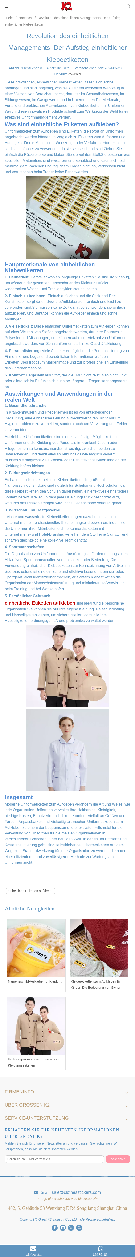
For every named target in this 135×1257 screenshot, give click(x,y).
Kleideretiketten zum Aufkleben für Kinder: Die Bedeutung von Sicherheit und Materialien (98, 985)
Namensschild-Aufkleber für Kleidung (35, 981)
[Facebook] (55, 1228)
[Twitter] (71, 1228)
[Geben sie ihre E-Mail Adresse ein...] (54, 1159)
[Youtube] (79, 1228)
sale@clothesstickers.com (76, 1192)
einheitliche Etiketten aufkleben (30, 891)
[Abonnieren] (118, 1159)
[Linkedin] (63, 1228)
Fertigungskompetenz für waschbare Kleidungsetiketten (34, 1062)
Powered (74, 74)
